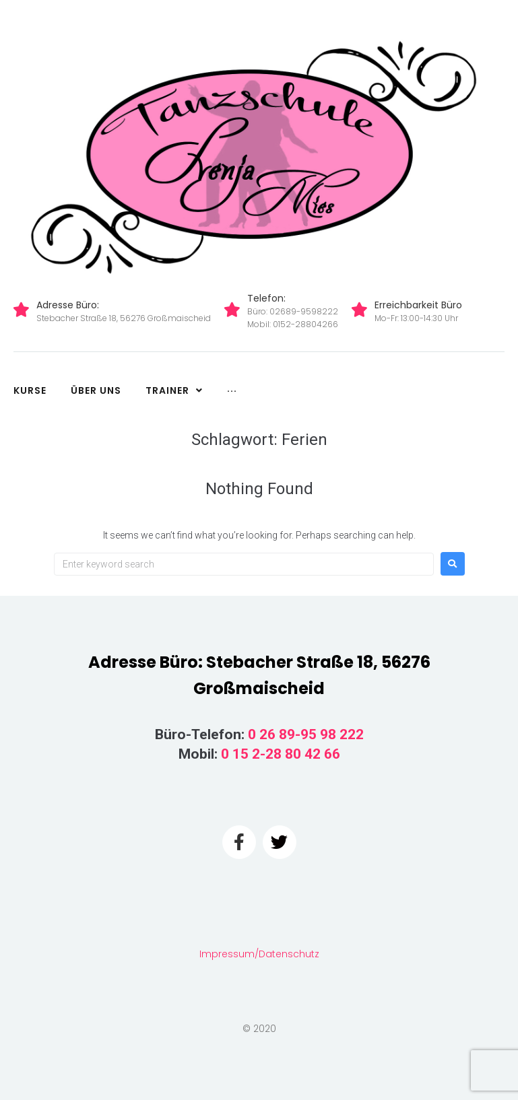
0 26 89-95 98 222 (306, 734)
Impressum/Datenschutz (259, 954)
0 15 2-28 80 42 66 (280, 754)
